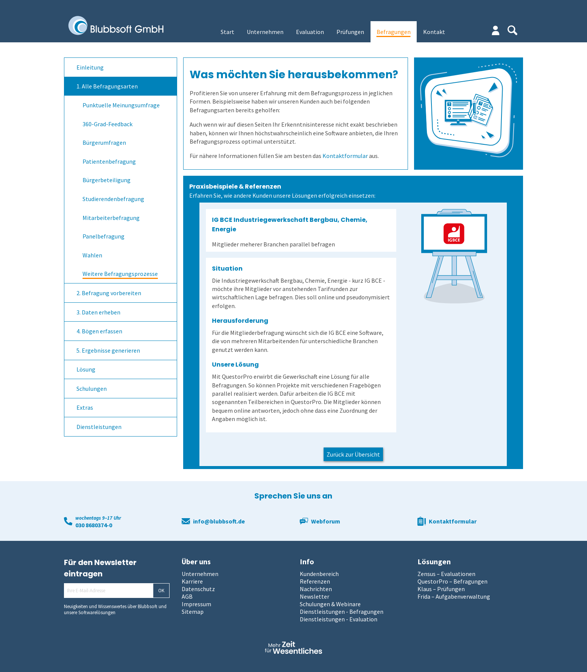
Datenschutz (198, 589)
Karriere (192, 581)
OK (161, 590)
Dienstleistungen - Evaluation (338, 619)
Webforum (325, 521)
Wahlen (92, 255)
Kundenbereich (319, 574)
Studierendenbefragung (113, 199)
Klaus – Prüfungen (441, 589)
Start (227, 32)
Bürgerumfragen (104, 142)
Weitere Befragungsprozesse (120, 273)
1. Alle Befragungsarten (107, 86)
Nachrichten (316, 589)
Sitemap (193, 611)
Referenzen (315, 581)
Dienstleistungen (98, 426)
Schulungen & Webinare (330, 604)
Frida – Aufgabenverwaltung (453, 596)
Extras (84, 407)
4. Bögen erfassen (99, 331)
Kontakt (434, 32)
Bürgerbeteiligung (107, 180)
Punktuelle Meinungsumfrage (121, 105)
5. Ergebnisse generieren (108, 350)
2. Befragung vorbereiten (108, 293)
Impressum (196, 604)
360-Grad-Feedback (107, 124)
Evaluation (310, 32)
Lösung (85, 369)
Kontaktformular (345, 155)
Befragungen (394, 32)
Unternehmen (265, 32)
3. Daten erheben (98, 312)
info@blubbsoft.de (219, 521)
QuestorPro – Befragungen (452, 581)
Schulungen (91, 388)
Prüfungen (350, 32)
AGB (187, 596)
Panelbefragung (104, 236)
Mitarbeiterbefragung (111, 217)
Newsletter (314, 596)
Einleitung (90, 67)
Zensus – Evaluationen (446, 574)
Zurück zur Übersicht (353, 454)
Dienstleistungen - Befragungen (341, 611)
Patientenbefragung (109, 161)
